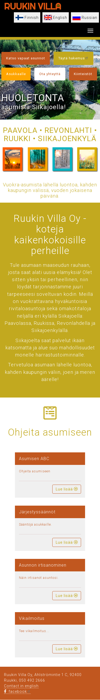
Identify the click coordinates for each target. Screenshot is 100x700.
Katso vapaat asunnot (25, 58)
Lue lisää (67, 489)
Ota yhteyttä (50, 74)
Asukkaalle (16, 74)
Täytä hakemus (73, 58)
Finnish (32, 17)
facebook (17, 691)
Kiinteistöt (83, 74)
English (60, 17)
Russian (89, 17)
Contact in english (21, 686)
